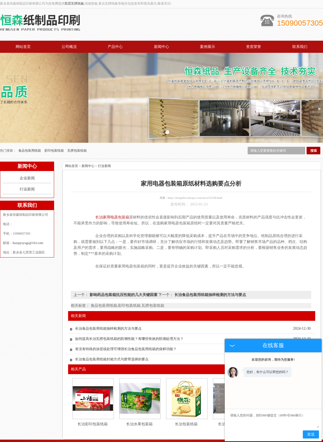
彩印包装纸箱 (54, 129)
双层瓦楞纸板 (74, 3)
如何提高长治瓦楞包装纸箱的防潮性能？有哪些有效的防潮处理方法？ (129, 317)
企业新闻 (27, 156)
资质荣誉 (253, 47)
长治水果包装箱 (139, 402)
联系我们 (299, 47)
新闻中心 (161, 47)
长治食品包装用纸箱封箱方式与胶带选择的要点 (112, 337)
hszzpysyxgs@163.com (28, 221)
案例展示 (207, 47)
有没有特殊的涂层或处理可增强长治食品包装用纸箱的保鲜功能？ (126, 327)
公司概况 (69, 47)
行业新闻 (27, 167)
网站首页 (23, 47)
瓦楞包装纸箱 (77, 129)
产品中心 (115, 47)
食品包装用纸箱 (30, 129)
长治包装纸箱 (186, 402)
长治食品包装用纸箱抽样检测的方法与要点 (209, 273)
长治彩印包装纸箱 (93, 402)
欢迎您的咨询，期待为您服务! (273, 359)
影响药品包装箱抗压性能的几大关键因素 (123, 273)
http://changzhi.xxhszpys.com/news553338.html (195, 176)
